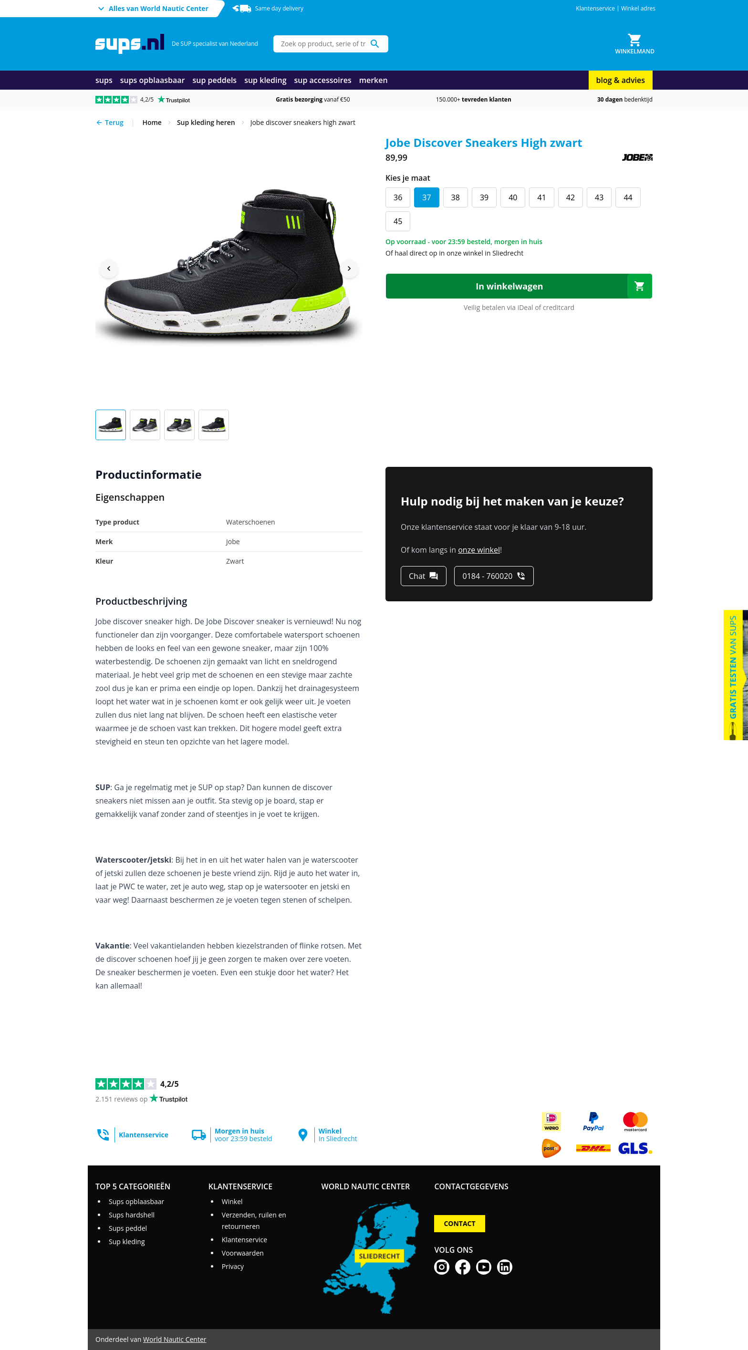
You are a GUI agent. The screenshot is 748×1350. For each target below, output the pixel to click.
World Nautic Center (174, 1339)
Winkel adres (638, 8)
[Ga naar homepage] (129, 44)
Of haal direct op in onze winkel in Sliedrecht (454, 253)
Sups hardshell (132, 1214)
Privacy (233, 1266)
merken (373, 80)
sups (104, 80)
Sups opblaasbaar (136, 1201)
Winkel (232, 1201)
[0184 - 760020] (494, 576)
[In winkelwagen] (519, 286)
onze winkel (479, 550)
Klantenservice (595, 8)
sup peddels (215, 80)
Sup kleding (127, 1241)
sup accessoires (323, 80)
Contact (459, 1223)
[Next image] (349, 268)
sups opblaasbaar (152, 80)
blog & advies (620, 80)
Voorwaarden (243, 1252)
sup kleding (265, 80)
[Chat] (424, 576)
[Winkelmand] (635, 44)
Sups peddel (128, 1228)
